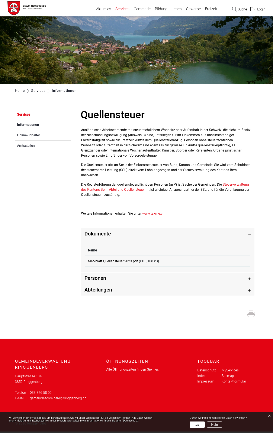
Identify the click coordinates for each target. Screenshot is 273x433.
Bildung (161, 9)
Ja (197, 425)
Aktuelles (103, 9)
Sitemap (228, 377)
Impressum (205, 383)
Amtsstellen (26, 146)
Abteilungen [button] (98, 291)
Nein (214, 425)
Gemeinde (142, 9)
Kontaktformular (234, 383)
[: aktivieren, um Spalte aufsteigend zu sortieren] (231, 250)
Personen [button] (95, 280)
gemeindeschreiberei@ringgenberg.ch (58, 400)
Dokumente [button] (97, 234)
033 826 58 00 (41, 394)
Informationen (38, 124)
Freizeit (211, 9)
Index (201, 377)
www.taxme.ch (155, 213)
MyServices (230, 372)
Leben (177, 9)
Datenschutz (206, 372)
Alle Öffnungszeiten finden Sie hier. (132, 371)
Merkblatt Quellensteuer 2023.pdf (113, 261)
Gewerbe (193, 9)
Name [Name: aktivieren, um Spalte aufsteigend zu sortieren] (92, 250)
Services (122, 9)
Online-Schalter (28, 135)
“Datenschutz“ (130, 420)
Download (231, 262)
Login (261, 9)
